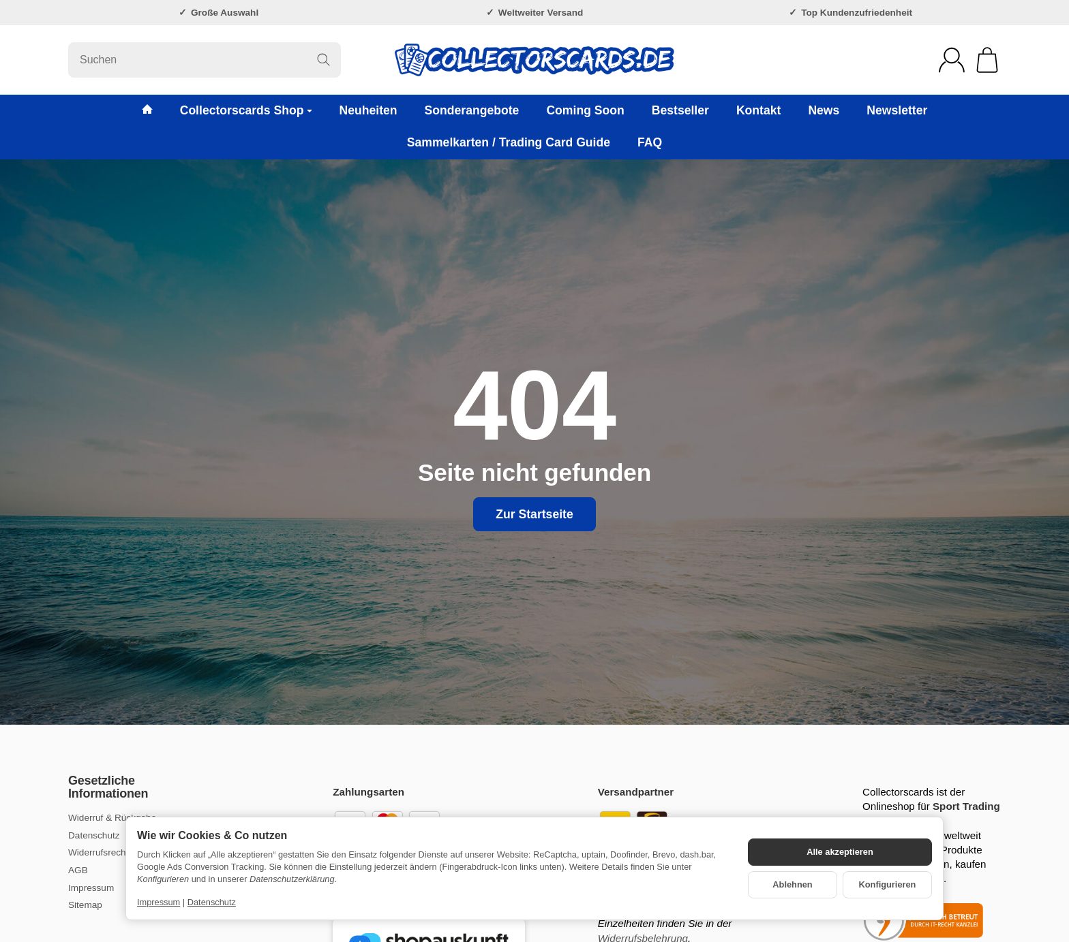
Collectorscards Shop (246, 110)
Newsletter (897, 110)
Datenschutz (211, 902)
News (823, 110)
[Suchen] (204, 60)
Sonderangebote (472, 110)
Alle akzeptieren (840, 852)
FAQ (649, 142)
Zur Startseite (534, 514)
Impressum (158, 902)
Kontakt (758, 110)
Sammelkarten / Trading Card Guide (508, 142)
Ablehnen (792, 884)
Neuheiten (368, 110)
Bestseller (680, 110)
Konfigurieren (887, 884)
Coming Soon (585, 110)
